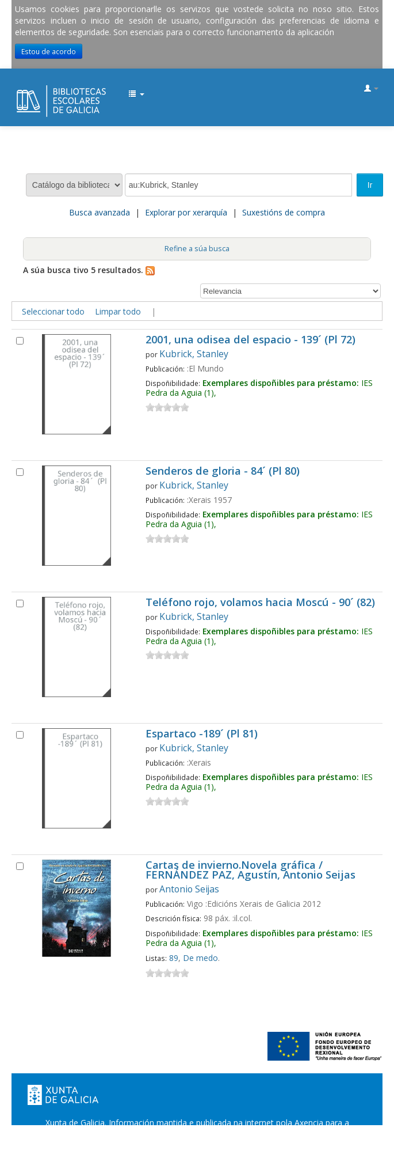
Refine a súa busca (197, 248)
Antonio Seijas (189, 889)
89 (173, 957)
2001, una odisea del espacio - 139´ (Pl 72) (250, 340)
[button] (136, 94)
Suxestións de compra (283, 212)
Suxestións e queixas (231, 1145)
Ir (370, 185)
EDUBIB (21, 89)
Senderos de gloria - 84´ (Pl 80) (223, 472)
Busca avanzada (99, 212)
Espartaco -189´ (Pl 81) (202, 734)
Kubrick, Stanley (193, 353)
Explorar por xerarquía (186, 212)
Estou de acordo (48, 51)
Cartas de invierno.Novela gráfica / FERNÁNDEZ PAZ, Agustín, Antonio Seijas (250, 870)
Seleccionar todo (53, 311)
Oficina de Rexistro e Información (120, 1145)
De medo (200, 957)
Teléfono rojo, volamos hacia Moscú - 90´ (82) (260, 603)
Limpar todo (118, 311)
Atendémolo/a (306, 1145)
